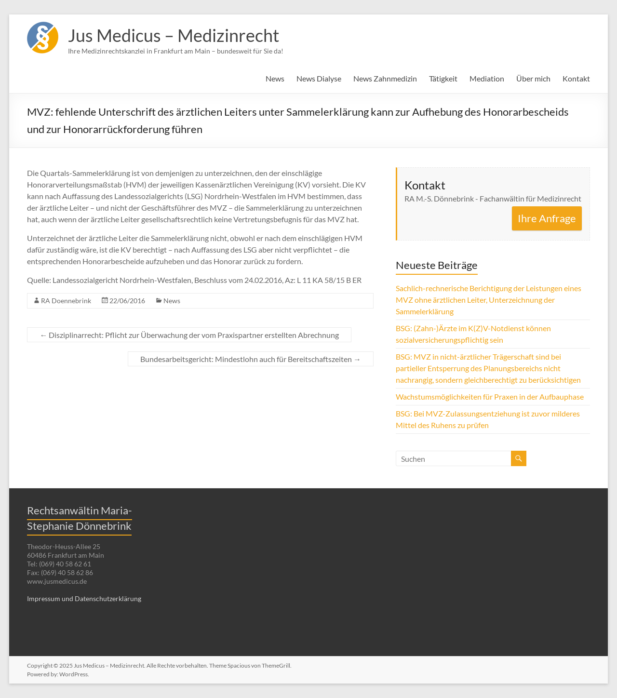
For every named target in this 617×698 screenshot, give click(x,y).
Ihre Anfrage (547, 218)
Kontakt (576, 78)
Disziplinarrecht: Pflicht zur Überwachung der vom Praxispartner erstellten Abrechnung (189, 334)
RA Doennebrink (66, 300)
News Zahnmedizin (385, 78)
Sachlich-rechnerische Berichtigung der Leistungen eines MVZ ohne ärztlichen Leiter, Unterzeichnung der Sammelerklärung (488, 299)
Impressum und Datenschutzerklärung (84, 598)
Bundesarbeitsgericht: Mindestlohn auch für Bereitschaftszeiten (250, 358)
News (275, 78)
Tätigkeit (443, 78)
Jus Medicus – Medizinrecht (173, 35)
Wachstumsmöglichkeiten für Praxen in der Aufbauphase (490, 396)
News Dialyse (318, 78)
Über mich (533, 78)
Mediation (486, 78)
